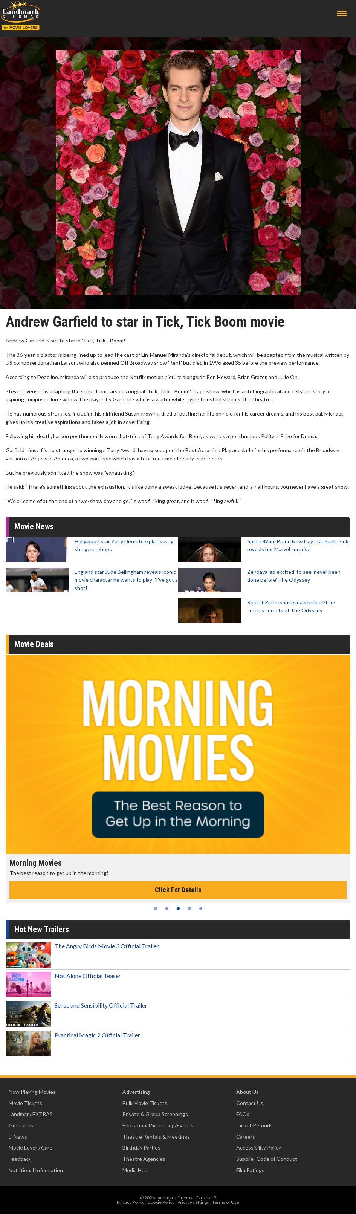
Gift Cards (21, 1125)
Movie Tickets (25, 1103)
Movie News (34, 526)
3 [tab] (178, 908)
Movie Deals (34, 644)
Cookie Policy (160, 1202)
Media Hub (135, 1170)
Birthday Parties (141, 1147)
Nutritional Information (36, 1170)
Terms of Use (225, 1202)
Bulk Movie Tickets (144, 1103)
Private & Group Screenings (155, 1114)
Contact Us (249, 1103)
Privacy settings (193, 1202)
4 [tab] (189, 908)
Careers (245, 1136)
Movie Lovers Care (30, 1147)
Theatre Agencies (143, 1159)
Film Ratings (250, 1170)
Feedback (20, 1159)
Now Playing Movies (32, 1092)
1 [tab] (155, 908)
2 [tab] (167, 908)
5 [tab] (201, 908)
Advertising (136, 1092)
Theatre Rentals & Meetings (156, 1136)
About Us (247, 1092)
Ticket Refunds (254, 1125)
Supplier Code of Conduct (266, 1159)
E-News (18, 1136)
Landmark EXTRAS (31, 1114)
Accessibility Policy (258, 1147)
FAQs (242, 1114)
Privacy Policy (130, 1202)
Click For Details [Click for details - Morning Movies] (178, 890)
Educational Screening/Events (157, 1125)
